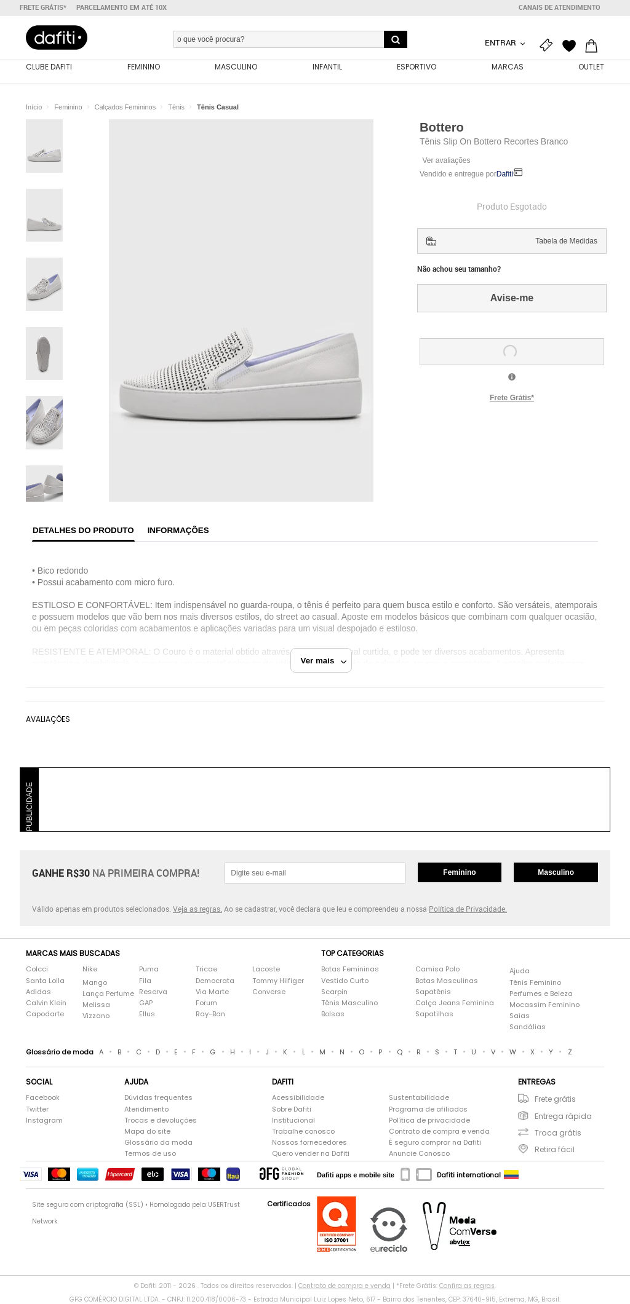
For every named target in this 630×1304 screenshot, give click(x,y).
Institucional (293, 1120)
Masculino (556, 872)
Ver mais (324, 660)
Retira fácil (555, 1149)
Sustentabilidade (419, 1097)
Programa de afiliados (428, 1109)
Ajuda (519, 971)
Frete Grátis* (512, 397)
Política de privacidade (429, 1120)
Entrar (501, 42)
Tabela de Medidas (566, 241)
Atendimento (146, 1109)
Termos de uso (150, 1153)
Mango (94, 982)
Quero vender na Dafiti (310, 1153)
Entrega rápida (563, 1116)
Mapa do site (147, 1131)
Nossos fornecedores (309, 1142)
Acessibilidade (298, 1097)
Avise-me (512, 298)
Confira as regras (467, 1285)
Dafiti (504, 174)
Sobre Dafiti (291, 1109)
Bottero (442, 127)
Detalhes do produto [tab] (83, 530)
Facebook (43, 1097)
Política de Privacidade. (468, 909)
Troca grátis (558, 1133)
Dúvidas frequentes (158, 1097)
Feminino (459, 872)
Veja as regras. (197, 909)
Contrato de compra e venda (439, 1131)
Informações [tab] (178, 530)
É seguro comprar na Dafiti (435, 1142)
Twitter (37, 1109)
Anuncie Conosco (419, 1153)
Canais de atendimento (559, 7)
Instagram (44, 1120)
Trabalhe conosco (303, 1131)
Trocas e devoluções (160, 1120)
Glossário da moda (158, 1142)
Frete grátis (555, 1099)
